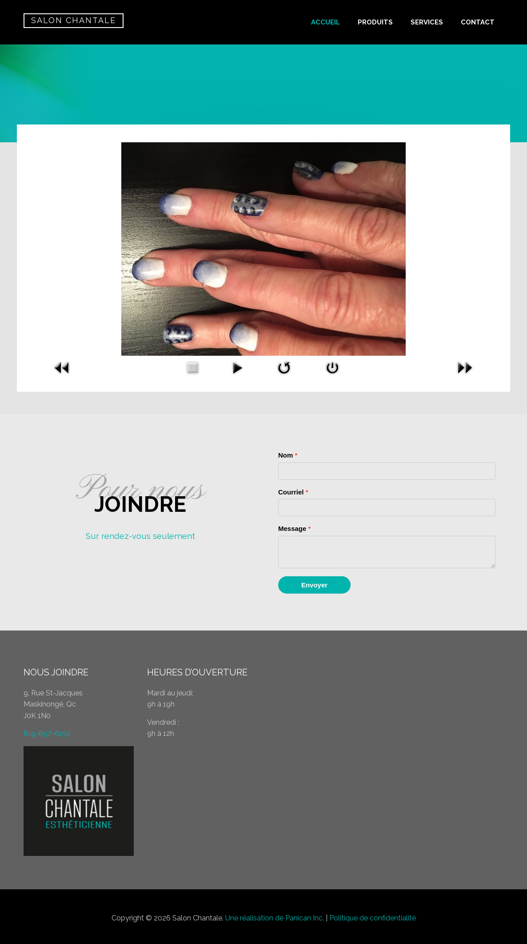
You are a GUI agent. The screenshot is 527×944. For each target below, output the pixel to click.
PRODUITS (375, 22)
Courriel (293, 492)
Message (294, 528)
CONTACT (478, 22)
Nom (287, 455)
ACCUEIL (325, 22)
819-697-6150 (47, 733)
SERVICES (427, 22)
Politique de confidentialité (372, 918)
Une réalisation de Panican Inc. (274, 918)
